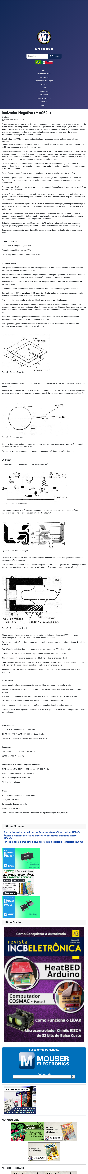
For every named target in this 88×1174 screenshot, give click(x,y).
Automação (43, 77)
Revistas (44, 102)
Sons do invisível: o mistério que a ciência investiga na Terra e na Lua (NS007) (42, 832)
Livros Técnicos (44, 91)
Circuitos (44, 84)
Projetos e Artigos (44, 98)
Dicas (44, 88)
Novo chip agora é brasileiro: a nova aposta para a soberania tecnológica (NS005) (43, 842)
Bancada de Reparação (44, 81)
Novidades (44, 95)
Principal (44, 70)
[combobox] (37, 56)
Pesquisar (55, 56)
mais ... (44, 105)
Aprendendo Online (44, 74)
